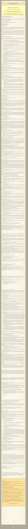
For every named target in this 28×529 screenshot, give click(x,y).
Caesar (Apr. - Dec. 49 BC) (21, 11)
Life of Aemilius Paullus (13, 301)
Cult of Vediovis (15, 13)
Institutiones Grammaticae (12, 44)
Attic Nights (13, 415)
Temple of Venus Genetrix (20, 13)
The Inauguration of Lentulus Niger (8, 492)
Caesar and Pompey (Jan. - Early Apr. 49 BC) (13, 11)
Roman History (6, 154)
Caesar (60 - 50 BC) (5, 11)
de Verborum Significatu (17, 142)
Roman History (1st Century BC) (14, 503)
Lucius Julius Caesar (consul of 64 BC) (7, 14)
